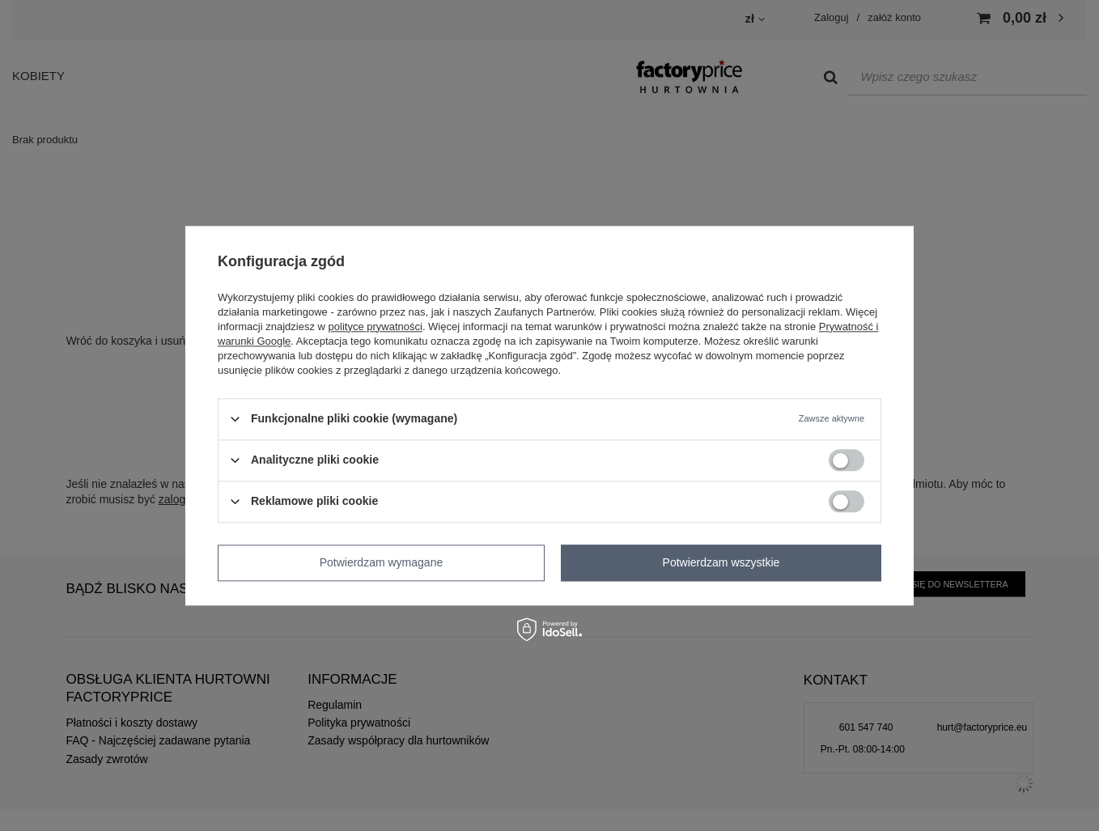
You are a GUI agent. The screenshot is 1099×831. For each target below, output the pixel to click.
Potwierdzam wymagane (381, 562)
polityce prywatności (375, 326)
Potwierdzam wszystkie (721, 562)
